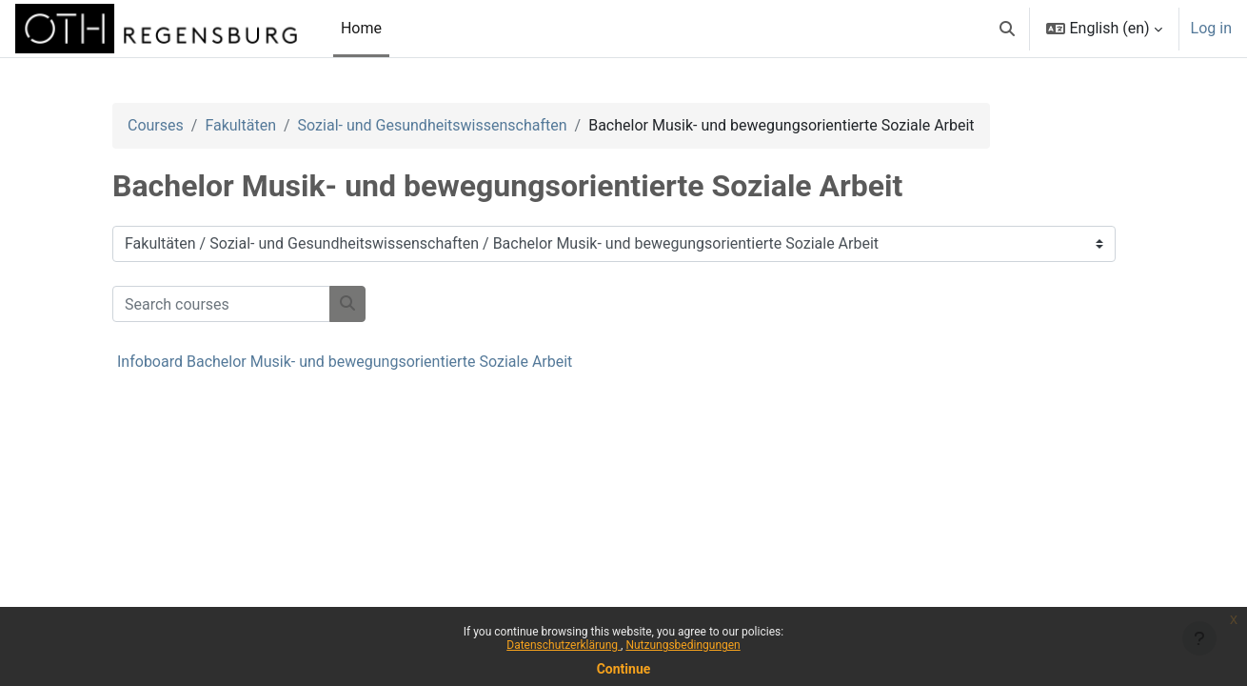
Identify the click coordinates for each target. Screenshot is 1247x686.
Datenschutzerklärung (563, 645)
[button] (1007, 28)
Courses (156, 125)
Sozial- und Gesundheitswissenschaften (432, 125)
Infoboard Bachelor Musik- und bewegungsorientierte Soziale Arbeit (344, 362)
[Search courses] (221, 304)
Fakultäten (240, 125)
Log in (1211, 28)
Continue (624, 668)
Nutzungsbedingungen (682, 645)
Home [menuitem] (361, 28)
